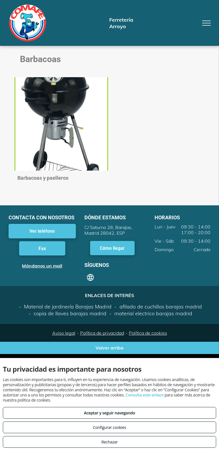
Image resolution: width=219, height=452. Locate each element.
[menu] (206, 23)
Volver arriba (109, 348)
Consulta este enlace (144, 395)
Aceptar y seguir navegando (109, 413)
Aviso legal (63, 333)
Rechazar (109, 442)
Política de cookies (148, 333)
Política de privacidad (102, 333)
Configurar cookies (109, 427)
